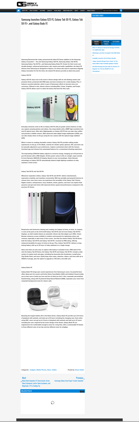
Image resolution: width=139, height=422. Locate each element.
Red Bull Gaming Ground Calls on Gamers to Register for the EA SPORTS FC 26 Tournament (105, 69)
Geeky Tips (24, 10)
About (76, 10)
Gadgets (49, 10)
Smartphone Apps (67, 10)
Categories (116, 41)
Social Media (57, 10)
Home (19, 10)
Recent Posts (96, 42)
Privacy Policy (91, 10)
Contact (82, 10)
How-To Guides (34, 10)
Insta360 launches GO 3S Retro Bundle (104, 58)
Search (121, 10)
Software (42, 10)
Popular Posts (106, 42)
